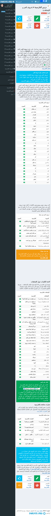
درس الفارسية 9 (10, 36)
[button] (19, 2)
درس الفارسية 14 (9, 52)
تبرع (13, 94)
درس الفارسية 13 (9, 49)
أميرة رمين (9, 5)
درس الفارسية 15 (9, 55)
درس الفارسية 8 (10, 32)
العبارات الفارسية (42, 411)
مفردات (12, 76)
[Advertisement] (33, 39)
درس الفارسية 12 (9, 45)
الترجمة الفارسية (10, 68)
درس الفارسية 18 (9, 65)
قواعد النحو (11, 80)
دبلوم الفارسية (10, 72)
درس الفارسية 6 (10, 26)
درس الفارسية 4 (10, 19)
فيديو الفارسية (11, 91)
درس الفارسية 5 (10, 23)
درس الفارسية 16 (9, 59)
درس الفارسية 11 (9, 42)
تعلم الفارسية (8, 6)
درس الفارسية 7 (10, 29)
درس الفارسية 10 (9, 39)
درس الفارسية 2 (10, 13)
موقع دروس (40, 510)
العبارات (12, 83)
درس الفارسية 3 (10, 16)
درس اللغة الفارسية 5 (36, 469)
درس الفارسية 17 (9, 62)
